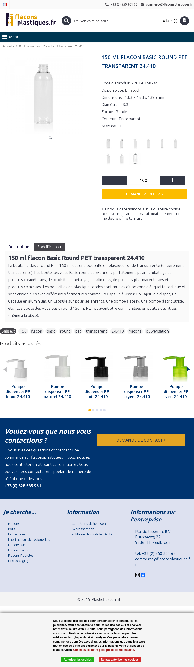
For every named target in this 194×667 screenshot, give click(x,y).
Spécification (49, 246)
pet (78, 331)
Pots (11, 529)
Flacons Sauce (18, 550)
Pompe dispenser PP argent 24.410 (136, 391)
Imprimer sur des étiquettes (29, 539)
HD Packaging (18, 561)
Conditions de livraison (89, 524)
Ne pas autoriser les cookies (119, 659)
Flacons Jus (16, 545)
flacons (135, 331)
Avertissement (83, 529)
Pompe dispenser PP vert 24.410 (176, 391)
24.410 (118, 331)
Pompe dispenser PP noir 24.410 (96, 391)
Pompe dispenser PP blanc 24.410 (18, 391)
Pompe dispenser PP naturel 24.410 (57, 391)
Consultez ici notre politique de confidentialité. (104, 650)
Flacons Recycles (21, 555)
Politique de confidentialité (92, 534)
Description (19, 246)
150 (23, 331)
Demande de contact (141, 440)
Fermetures (16, 534)
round (65, 331)
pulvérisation (157, 331)
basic (51, 331)
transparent (96, 331)
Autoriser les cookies (78, 659)
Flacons (14, 524)
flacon (36, 331)
